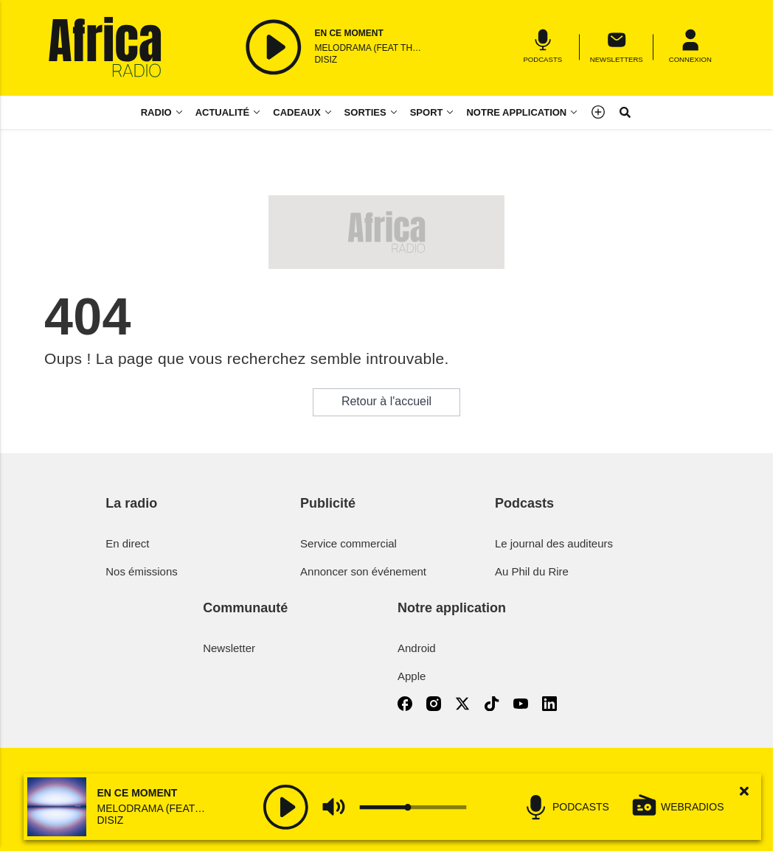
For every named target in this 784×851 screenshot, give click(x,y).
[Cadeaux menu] (302, 112)
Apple (412, 676)
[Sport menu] (452, 112)
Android (417, 648)
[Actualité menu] (259, 112)
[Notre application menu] (522, 112)
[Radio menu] (162, 112)
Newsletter (229, 648)
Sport (426, 112)
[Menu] (690, 46)
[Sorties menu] (371, 112)
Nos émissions (141, 571)
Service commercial (348, 543)
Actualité (222, 112)
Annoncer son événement (363, 571)
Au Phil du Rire (532, 571)
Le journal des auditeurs (554, 543)
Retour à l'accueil (386, 401)
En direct (127, 543)
